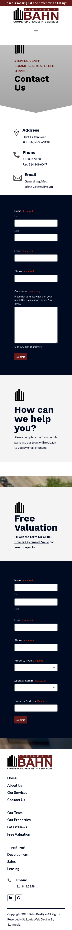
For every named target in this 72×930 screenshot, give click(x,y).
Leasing (13, 869)
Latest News (17, 827)
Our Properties (19, 820)
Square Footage (30, 680)
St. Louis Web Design (36, 919)
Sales (11, 861)
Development (18, 854)
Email (23, 251)
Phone (24, 271)
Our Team (14, 813)
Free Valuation (18, 834)
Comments (27, 291)
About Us (14, 785)
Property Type (29, 660)
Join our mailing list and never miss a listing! (36, 3)
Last (16, 230)
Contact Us (16, 800)
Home (12, 778)
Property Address (31, 701)
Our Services (17, 792)
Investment (16, 847)
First (16, 216)
